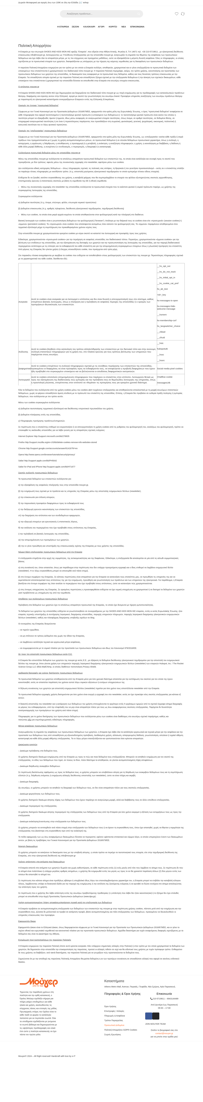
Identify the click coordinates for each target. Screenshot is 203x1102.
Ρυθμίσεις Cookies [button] (82, 558)
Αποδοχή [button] (99, 558)
